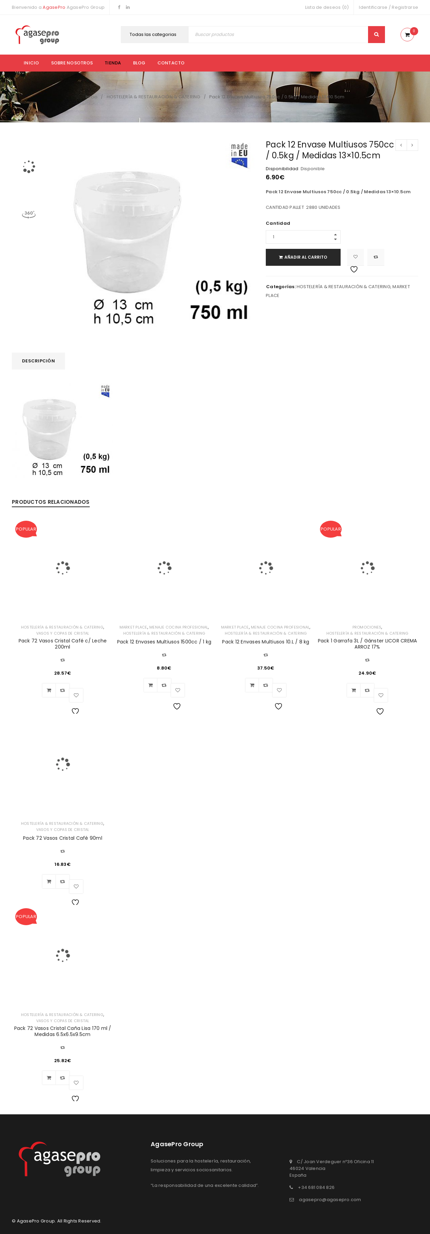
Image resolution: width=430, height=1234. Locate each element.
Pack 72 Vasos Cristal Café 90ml (62, 838)
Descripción (38, 361)
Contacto (171, 63)
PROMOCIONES (367, 627)
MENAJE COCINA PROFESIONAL (178, 627)
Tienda (113, 63)
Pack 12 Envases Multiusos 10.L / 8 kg (265, 641)
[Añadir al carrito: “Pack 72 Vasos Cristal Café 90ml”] (49, 881)
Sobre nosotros (72, 63)
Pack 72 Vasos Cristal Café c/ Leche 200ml (63, 643)
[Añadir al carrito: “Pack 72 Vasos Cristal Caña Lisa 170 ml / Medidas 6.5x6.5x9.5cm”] (49, 1077)
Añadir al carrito (307, 257)
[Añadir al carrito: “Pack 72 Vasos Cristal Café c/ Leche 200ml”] (49, 690)
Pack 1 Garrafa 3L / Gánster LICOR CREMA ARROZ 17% (367, 643)
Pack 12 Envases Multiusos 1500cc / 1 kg (164, 641)
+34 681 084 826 (316, 1187)
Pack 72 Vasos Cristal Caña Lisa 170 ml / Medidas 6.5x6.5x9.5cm (62, 1031)
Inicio (31, 63)
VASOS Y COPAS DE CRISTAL (62, 633)
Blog (139, 63)
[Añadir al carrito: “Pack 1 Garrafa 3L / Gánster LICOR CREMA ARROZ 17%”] (354, 690)
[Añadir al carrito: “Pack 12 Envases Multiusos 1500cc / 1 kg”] (150, 685)
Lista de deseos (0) (327, 7)
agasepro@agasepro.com (330, 1199)
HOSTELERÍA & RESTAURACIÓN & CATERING (153, 97)
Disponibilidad (282, 169)
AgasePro (54, 7)
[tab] (38, 361)
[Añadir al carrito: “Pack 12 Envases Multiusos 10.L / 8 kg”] (252, 685)
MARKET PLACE (133, 627)
